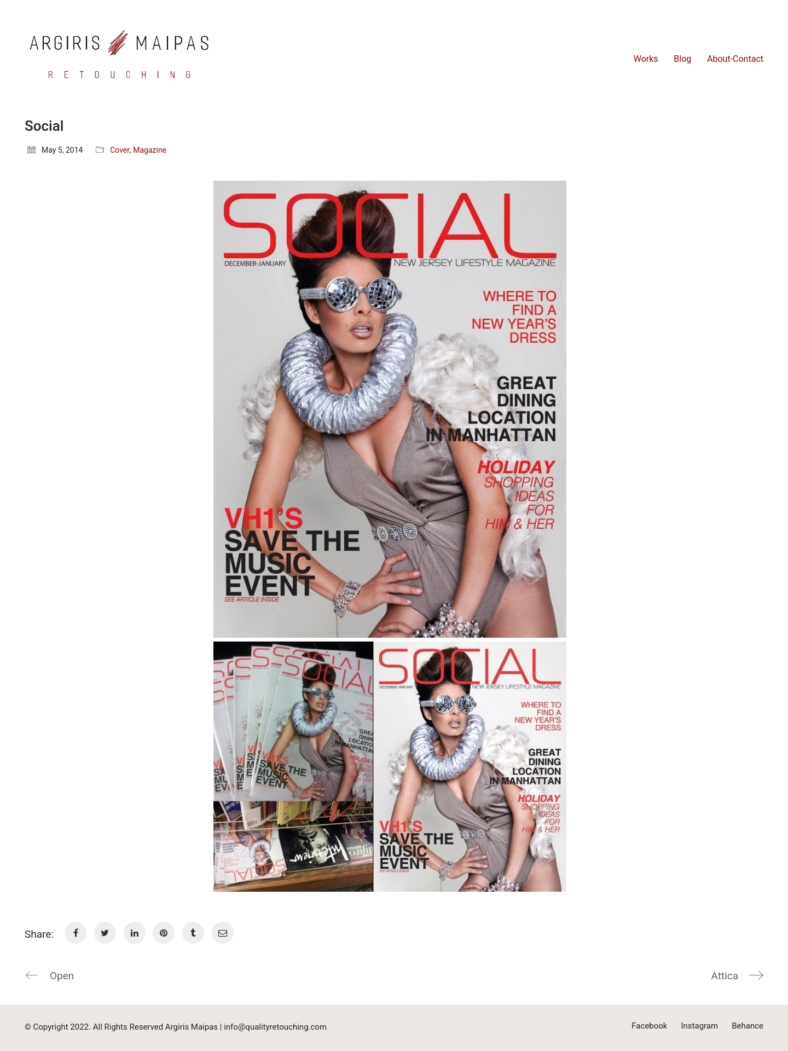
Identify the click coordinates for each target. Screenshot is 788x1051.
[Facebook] (75, 933)
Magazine (149, 150)
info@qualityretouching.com (275, 1027)
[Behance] (747, 1026)
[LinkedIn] (135, 933)
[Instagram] (699, 1026)
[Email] (223, 933)
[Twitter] (105, 933)
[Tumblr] (193, 933)
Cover (120, 150)
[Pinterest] (164, 933)
